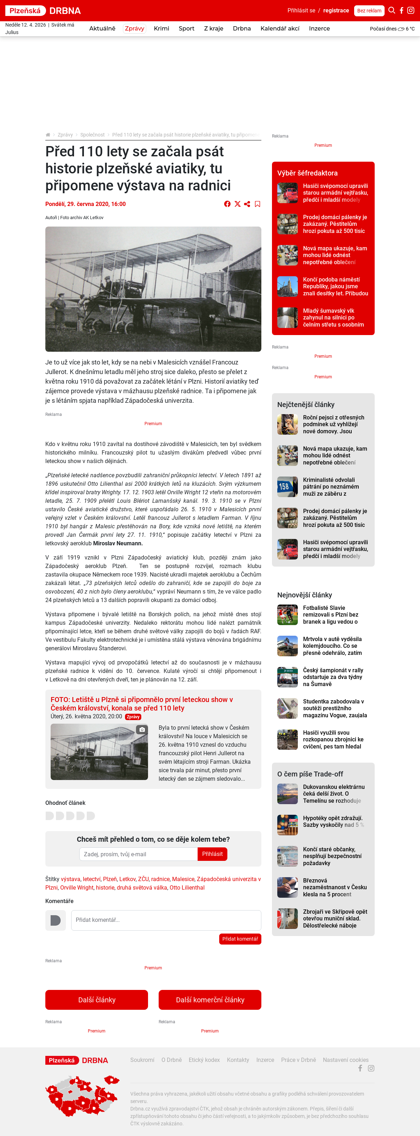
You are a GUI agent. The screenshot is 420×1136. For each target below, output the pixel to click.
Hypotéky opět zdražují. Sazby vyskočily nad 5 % (333, 821)
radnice (160, 879)
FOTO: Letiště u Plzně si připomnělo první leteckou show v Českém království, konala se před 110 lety (142, 703)
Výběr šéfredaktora (307, 173)
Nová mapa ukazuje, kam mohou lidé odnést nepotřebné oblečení (335, 255)
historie (105, 887)
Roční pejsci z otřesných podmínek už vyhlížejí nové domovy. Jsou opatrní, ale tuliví (333, 427)
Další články (96, 1000)
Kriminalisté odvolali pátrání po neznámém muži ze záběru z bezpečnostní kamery (331, 490)
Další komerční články (210, 1000)
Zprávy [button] (134, 28)
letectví (92, 879)
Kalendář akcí (280, 28)
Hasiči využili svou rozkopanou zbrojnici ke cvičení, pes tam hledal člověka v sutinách (333, 743)
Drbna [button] (242, 28)
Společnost (92, 135)
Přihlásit (212, 854)
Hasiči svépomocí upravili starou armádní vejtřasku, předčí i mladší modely (335, 193)
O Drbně (171, 1060)
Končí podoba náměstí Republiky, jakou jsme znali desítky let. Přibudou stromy (335, 290)
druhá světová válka (142, 887)
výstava (70, 879)
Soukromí (142, 1060)
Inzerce (319, 28)
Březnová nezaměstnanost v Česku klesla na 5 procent (335, 887)
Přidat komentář (240, 939)
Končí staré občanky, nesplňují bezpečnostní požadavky (332, 856)
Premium (153, 423)
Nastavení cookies (346, 1060)
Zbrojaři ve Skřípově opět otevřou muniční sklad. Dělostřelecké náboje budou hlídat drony (335, 922)
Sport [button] (186, 28)
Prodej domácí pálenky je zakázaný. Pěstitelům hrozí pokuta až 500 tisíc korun (335, 227)
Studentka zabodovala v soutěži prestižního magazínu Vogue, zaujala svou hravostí (335, 711)
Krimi (161, 28)
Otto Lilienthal (187, 887)
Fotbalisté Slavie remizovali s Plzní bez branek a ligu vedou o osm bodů (330, 618)
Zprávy (65, 135)
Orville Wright (76, 887)
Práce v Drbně (298, 1060)
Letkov (127, 879)
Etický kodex (204, 1060)
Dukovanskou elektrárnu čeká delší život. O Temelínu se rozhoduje (334, 794)
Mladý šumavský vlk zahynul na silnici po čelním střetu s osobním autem (333, 321)
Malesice (183, 879)
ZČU (143, 879)
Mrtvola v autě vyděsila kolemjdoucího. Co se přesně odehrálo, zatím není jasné (332, 649)
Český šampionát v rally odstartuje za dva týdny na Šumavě (333, 677)
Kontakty (238, 1060)
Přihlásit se (301, 10)
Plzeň (110, 879)
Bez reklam (369, 10)
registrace (336, 10)
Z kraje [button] (213, 28)
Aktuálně (102, 28)
